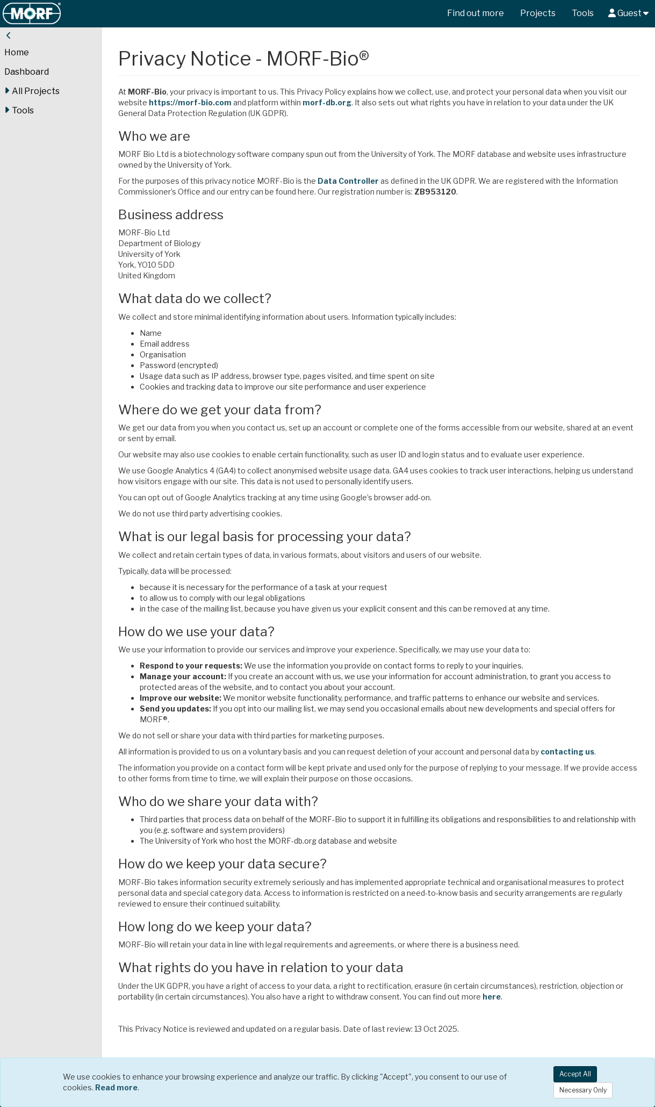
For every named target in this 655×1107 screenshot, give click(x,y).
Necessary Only (583, 1090)
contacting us (567, 751)
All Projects (32, 90)
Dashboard (26, 72)
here (492, 996)
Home (16, 52)
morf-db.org (327, 102)
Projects (538, 13)
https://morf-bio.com (190, 102)
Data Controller (348, 180)
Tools (583, 13)
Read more (116, 1087)
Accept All (575, 1074)
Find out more (475, 13)
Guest (628, 13)
